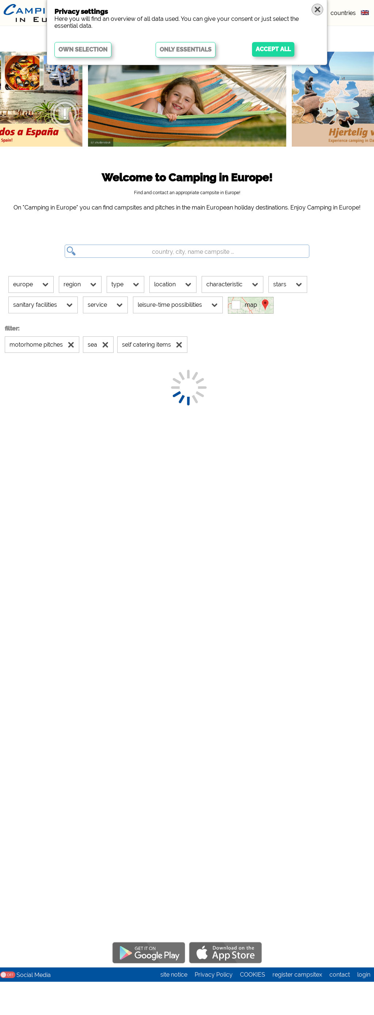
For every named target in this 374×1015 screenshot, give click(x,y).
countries (343, 13)
